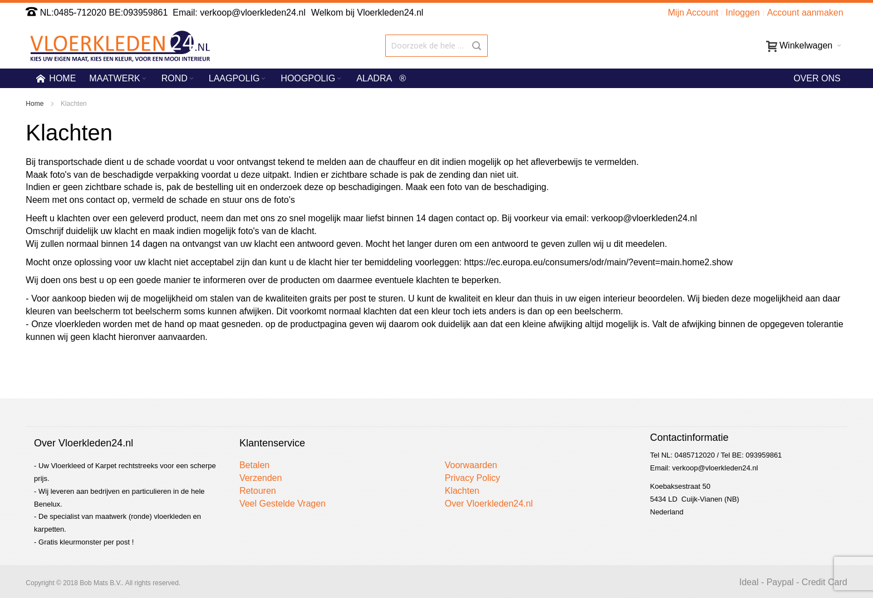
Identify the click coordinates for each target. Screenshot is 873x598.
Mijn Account (693, 12)
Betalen (254, 465)
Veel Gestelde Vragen (282, 503)
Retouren (257, 490)
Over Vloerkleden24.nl (489, 503)
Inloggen (742, 12)
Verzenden (260, 478)
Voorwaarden (471, 465)
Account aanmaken (805, 12)
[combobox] (436, 46)
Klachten (462, 490)
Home (35, 104)
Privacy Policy (473, 478)
